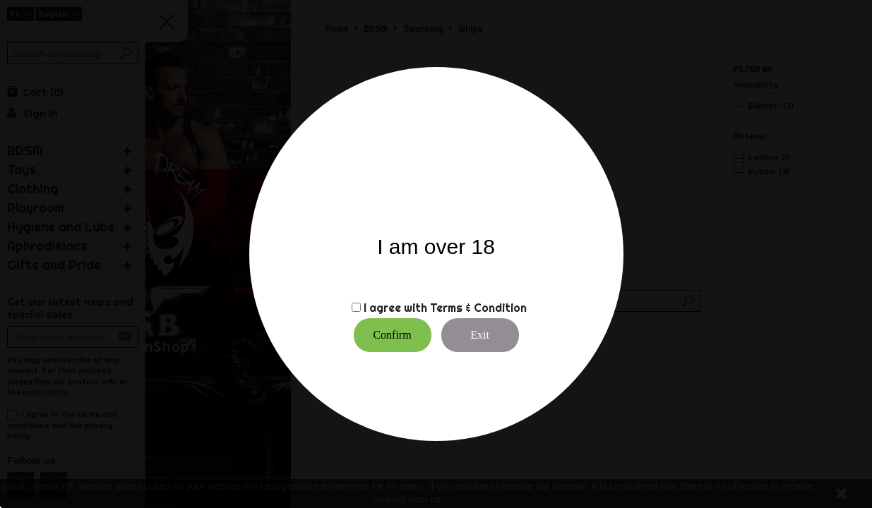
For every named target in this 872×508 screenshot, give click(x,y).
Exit (479, 335)
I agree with (395, 308)
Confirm (392, 335)
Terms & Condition (478, 308)
